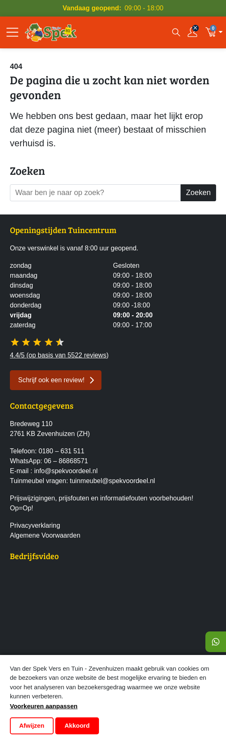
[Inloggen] (193, 32)
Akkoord (77, 725)
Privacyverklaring (35, 525)
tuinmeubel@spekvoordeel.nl (112, 480)
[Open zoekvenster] (175, 32)
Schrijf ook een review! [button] (51, 379)
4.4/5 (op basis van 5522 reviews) (59, 355)
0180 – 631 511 (61, 451)
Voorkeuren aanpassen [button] (44, 706)
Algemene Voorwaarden (45, 535)
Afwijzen (32, 725)
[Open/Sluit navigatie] (12, 32)
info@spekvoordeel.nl (66, 470)
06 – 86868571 (66, 460)
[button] (214, 32)
